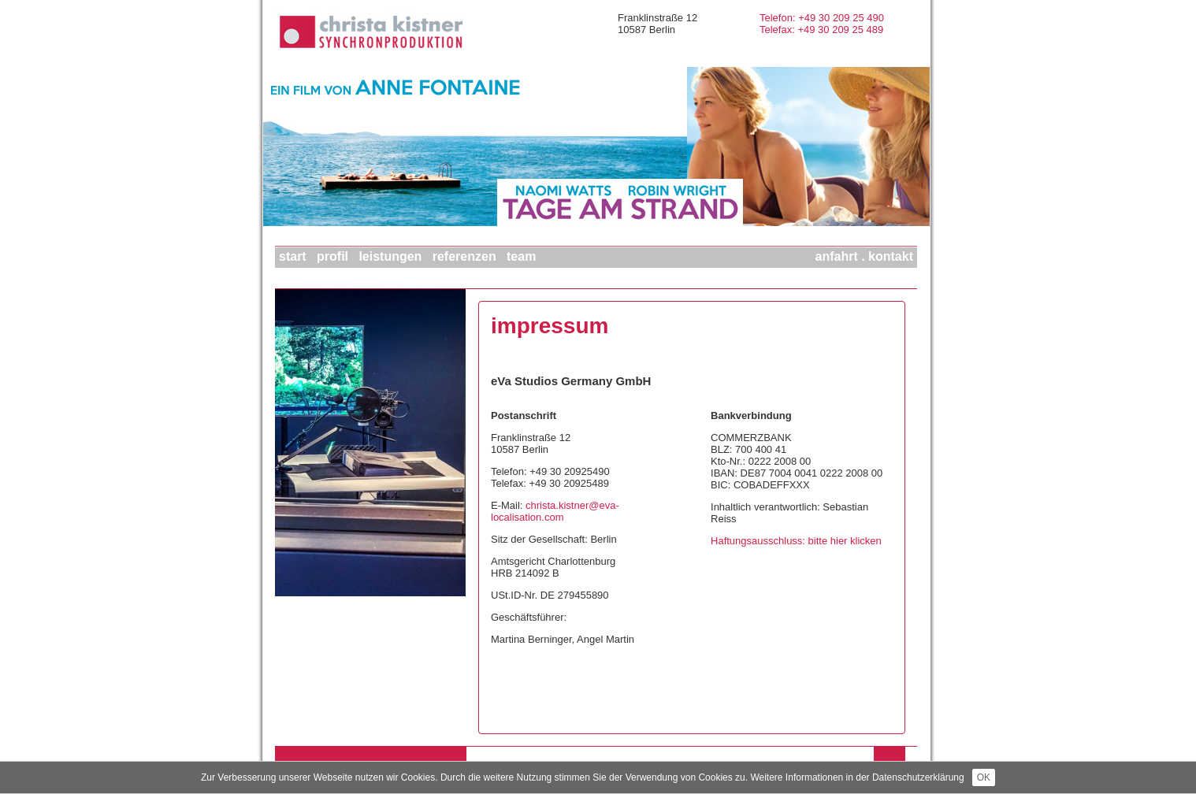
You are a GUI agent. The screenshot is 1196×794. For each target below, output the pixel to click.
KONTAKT (890, 256)
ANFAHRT (836, 256)
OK (983, 777)
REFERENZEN (464, 256)
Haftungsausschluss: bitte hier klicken (796, 541)
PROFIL (332, 256)
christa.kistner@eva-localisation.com (555, 511)
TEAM (521, 256)
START (292, 256)
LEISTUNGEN (390, 256)
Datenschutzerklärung (918, 777)
